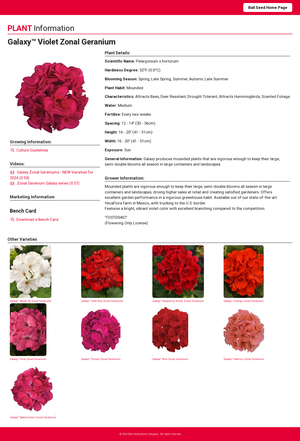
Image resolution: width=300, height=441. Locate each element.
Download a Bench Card (34, 219)
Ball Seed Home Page (267, 7)
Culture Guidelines (29, 150)
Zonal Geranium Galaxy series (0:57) (45, 183)
